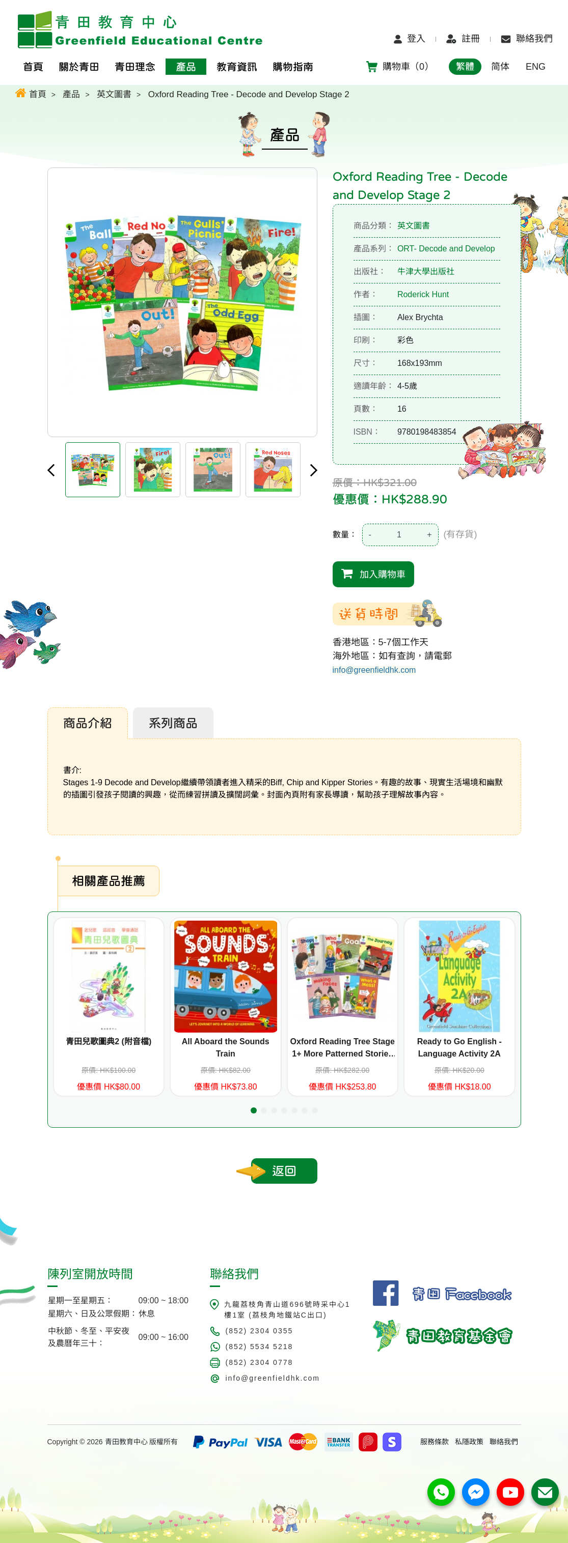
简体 (500, 67)
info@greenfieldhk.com (374, 670)
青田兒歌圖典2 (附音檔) (108, 1041)
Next (313, 470)
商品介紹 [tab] (87, 723)
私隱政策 (469, 1442)
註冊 (463, 39)
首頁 (30, 93)
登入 (409, 39)
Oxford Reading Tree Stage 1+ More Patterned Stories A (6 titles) (342, 1048)
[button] (254, 1110)
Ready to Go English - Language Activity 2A (459, 1047)
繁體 (465, 67)
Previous (51, 470)
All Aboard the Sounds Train (225, 1047)
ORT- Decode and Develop (446, 248)
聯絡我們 (527, 39)
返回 (284, 1171)
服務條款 (434, 1442)
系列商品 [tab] (173, 723)
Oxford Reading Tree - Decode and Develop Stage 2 (248, 94)
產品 (71, 94)
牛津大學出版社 (425, 271)
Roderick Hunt (423, 294)
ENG (536, 67)
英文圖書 (114, 94)
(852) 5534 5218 (259, 1346)
